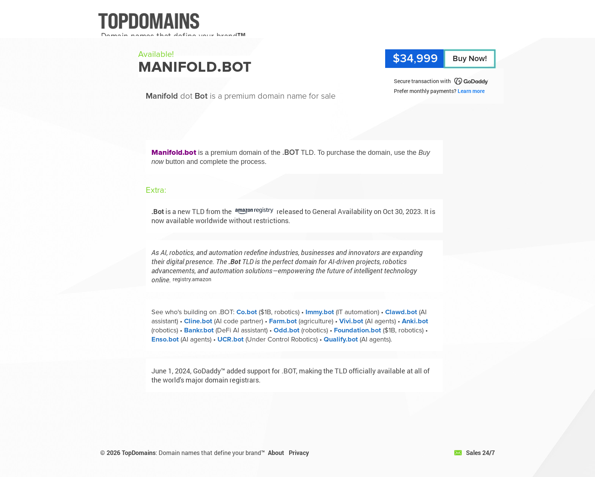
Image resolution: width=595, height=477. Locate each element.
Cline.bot (198, 321)
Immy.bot (319, 312)
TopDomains (139, 453)
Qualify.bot (341, 339)
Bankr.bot (199, 330)
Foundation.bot (357, 330)
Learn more (471, 90)
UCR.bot (230, 339)
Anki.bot (415, 321)
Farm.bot (283, 321)
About (276, 453)
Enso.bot (165, 339)
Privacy (299, 453)
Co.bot (246, 312)
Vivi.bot (351, 321)
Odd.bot (286, 330)
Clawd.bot (401, 312)
